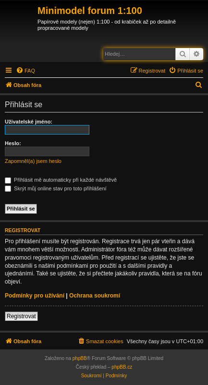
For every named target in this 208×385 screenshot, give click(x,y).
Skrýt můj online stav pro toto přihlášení (56, 188)
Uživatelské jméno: (28, 121)
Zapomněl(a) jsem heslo (33, 161)
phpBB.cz (121, 367)
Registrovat (21, 316)
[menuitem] (25, 70)
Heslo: (13, 143)
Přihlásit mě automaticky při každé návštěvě (61, 180)
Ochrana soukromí (94, 295)
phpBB (80, 358)
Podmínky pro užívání (34, 295)
